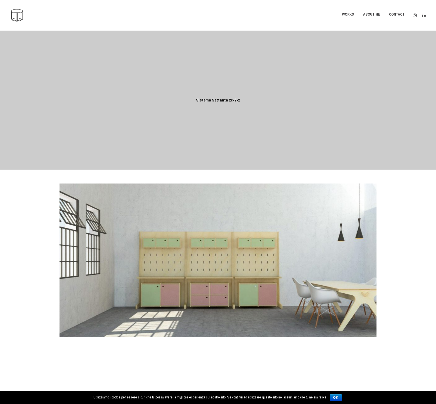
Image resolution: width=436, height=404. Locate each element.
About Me (371, 14)
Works (348, 14)
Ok (336, 398)
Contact (397, 14)
